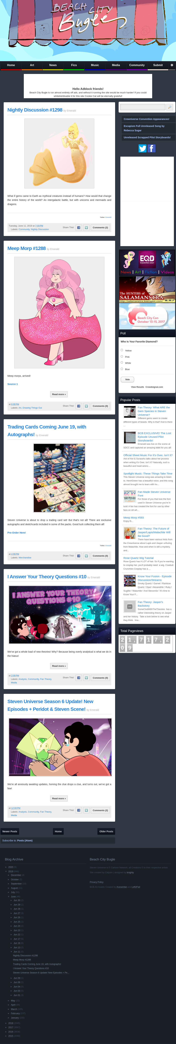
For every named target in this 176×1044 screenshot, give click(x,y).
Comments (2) (100, 227)
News (53, 65)
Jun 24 (17, 926)
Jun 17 (17, 939)
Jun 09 (17, 978)
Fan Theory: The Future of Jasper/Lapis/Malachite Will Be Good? (154, 532)
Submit (158, 65)
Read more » (59, 394)
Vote (127, 379)
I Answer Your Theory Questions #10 (47, 576)
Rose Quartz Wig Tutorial (139, 557)
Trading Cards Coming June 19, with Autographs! (37, 964)
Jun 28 (17, 909)
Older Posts (106, 831)
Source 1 (13, 384)
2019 (10, 871)
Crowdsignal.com (154, 387)
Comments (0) (100, 406)
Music (95, 65)
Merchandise (25, 557)
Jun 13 (17, 947)
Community (137, 65)
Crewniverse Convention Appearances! (146, 119)
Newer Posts (9, 831)
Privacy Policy (96, 882)
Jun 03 (17, 991)
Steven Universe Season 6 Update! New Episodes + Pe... (41, 972)
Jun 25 (17, 922)
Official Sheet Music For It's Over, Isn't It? (148, 455)
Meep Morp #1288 (27, 248)
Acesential (122, 887)
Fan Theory (45, 679)
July (13, 892)
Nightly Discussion (40, 229)
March (14, 1009)
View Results (137, 387)
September (16, 883)
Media (116, 65)
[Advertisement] (45, 79)
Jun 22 (17, 934)
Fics (74, 65)
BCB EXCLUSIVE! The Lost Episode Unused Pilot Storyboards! (154, 437)
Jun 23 (17, 930)
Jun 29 (17, 904)
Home (11, 65)
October (15, 879)
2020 (10, 867)
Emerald (108, 217)
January (15, 1018)
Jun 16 (17, 943)
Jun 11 (17, 951)
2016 (10, 1032)
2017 (10, 1027)
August (14, 888)
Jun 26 (17, 917)
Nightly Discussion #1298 (35, 110)
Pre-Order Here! (17, 532)
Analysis (23, 679)
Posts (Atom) (25, 840)
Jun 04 (17, 986)
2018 (10, 1023)
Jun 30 (17, 900)
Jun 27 (17, 913)
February (15, 1013)
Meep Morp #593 (134, 517)
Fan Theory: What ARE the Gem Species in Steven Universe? (154, 411)
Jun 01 (17, 995)
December (16, 875)
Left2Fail (136, 887)
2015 (10, 1036)
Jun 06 (17, 982)
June (13, 896)
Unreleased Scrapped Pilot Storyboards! (147, 137)
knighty (130, 872)
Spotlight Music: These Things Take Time (148, 473)
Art (32, 65)
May (13, 1000)
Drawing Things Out (32, 408)
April (13, 1005)
